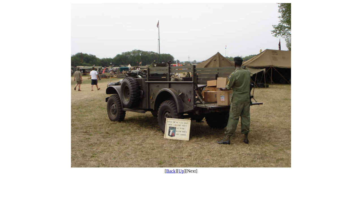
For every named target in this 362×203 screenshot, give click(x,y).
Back (171, 171)
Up (181, 171)
